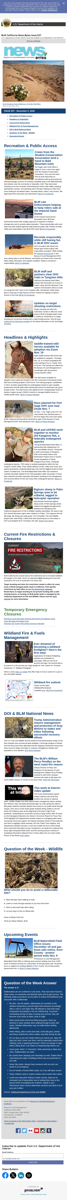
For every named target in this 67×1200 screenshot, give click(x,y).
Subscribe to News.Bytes (47, 1121)
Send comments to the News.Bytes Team (20, 1121)
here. (44, 690)
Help (44, 1194)
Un (6, 1123)
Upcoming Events (16, 136)
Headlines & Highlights (26, 337)
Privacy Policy (25, 1194)
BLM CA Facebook (45, 194)
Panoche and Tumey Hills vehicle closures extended (24, 624)
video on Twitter (21, 672)
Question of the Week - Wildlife (22, 133)
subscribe (10, 1123)
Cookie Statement (49, 10)
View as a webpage (34, 41)
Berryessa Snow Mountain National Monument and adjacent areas (29, 619)
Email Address (8, 1152)
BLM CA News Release (30, 395)
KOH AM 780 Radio (51, 780)
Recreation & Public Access (20, 116)
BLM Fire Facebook (54, 690)
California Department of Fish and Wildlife (28, 1092)
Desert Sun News (46, 521)
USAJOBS (38, 661)
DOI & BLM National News (20, 129)
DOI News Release (32, 750)
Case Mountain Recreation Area (16, 621)
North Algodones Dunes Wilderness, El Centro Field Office (22, 104)
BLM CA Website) (22, 263)
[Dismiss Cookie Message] (63, 2)
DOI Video (25, 836)
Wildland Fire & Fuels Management (24, 635)
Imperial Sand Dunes (45, 254)
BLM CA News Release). (45, 422)
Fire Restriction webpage (42, 589)
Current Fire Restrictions (19, 123)
